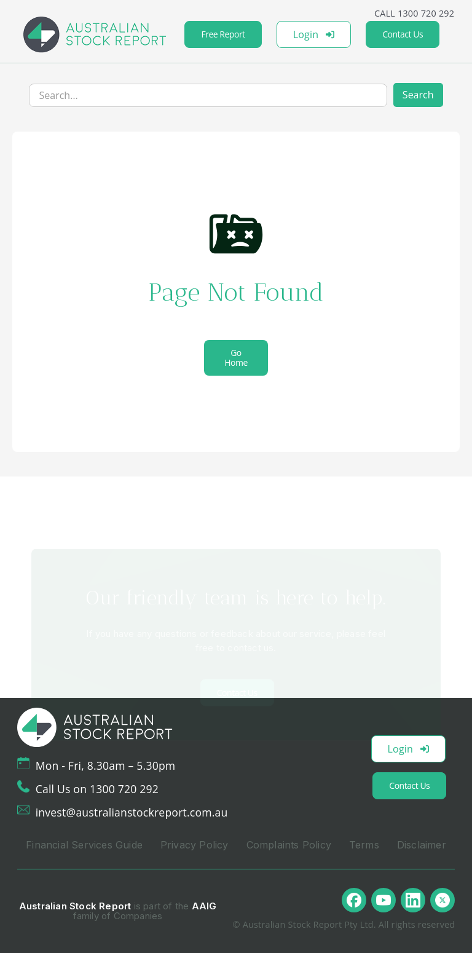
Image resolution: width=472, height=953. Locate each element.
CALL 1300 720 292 (414, 13)
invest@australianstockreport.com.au (132, 812)
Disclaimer (421, 845)
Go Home (236, 357)
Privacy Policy (194, 845)
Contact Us (402, 34)
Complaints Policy (288, 845)
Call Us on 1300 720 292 (97, 788)
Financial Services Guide (84, 845)
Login (314, 34)
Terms (364, 845)
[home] (94, 34)
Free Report (223, 34)
